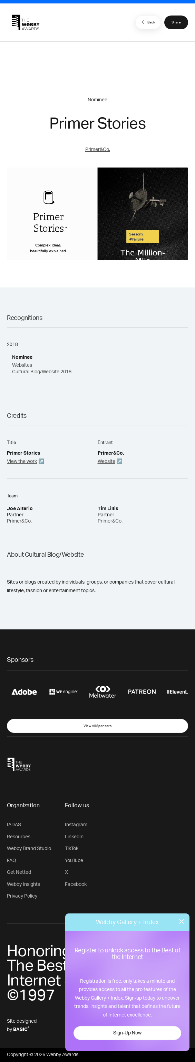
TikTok (71, 848)
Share (176, 22)
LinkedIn (74, 837)
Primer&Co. (97, 149)
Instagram (76, 824)
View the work (22, 461)
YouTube (74, 860)
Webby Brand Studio (29, 848)
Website (106, 461)
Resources (18, 837)
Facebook (76, 884)
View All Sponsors (97, 726)
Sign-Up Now (127, 1033)
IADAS (14, 824)
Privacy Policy (22, 896)
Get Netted (19, 872)
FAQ (11, 860)
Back (147, 22)
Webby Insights (23, 884)
